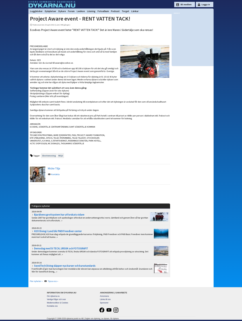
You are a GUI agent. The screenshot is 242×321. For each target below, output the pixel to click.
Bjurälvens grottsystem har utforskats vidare (59, 214)
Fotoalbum (103, 11)
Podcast (115, 11)
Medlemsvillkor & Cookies (57, 303)
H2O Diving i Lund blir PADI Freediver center (58, 231)
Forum (71, 11)
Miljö (60, 155)
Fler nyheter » (36, 281)
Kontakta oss (52, 306)
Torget (125, 11)
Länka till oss (105, 299)
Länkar (135, 11)
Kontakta (55, 174)
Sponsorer (104, 303)
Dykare (62, 11)
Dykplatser (50, 11)
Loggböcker (36, 11)
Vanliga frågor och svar (56, 299)
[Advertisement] (100, 194)
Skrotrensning (49, 155)
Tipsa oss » (53, 281)
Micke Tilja (54, 168)
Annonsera (104, 296)
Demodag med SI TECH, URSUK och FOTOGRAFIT (61, 248)
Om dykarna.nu (53, 296)
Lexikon (81, 11)
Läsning (91, 11)
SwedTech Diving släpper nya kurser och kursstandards (64, 265)
